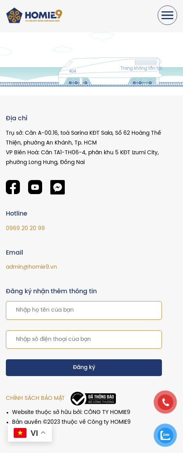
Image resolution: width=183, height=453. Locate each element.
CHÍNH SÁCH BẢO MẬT (35, 398)
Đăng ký (84, 368)
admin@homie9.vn (31, 267)
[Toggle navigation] (167, 15)
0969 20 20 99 (25, 229)
